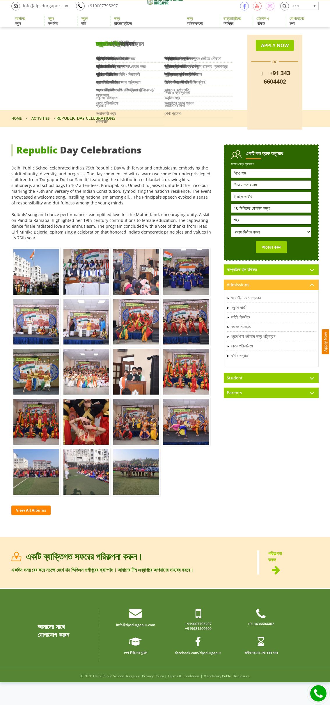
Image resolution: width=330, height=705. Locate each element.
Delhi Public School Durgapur (116, 698)
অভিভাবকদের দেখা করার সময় (260, 675)
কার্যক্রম (232, 28)
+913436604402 (261, 645)
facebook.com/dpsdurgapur (198, 675)
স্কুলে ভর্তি (238, 321)
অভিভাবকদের (195, 28)
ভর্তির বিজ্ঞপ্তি (240, 331)
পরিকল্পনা (293, 580)
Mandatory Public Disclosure (226, 698)
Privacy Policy (153, 698)
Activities (43, 131)
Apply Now (326, 278)
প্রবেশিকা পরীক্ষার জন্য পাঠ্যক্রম (253, 350)
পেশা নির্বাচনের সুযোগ (135, 675)
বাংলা (296, 12)
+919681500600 (198, 651)
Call (318, 693)
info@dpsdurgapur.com (43, 12)
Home (17, 131)
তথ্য (297, 28)
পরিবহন (262, 28)
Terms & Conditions (184, 698)
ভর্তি (84, 28)
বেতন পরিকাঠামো (242, 360)
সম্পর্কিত (53, 28)
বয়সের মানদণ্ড (241, 341)
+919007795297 (104, 12)
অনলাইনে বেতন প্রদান (246, 312)
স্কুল (20, 28)
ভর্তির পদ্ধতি (239, 369)
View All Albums (35, 524)
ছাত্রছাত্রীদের (123, 28)
